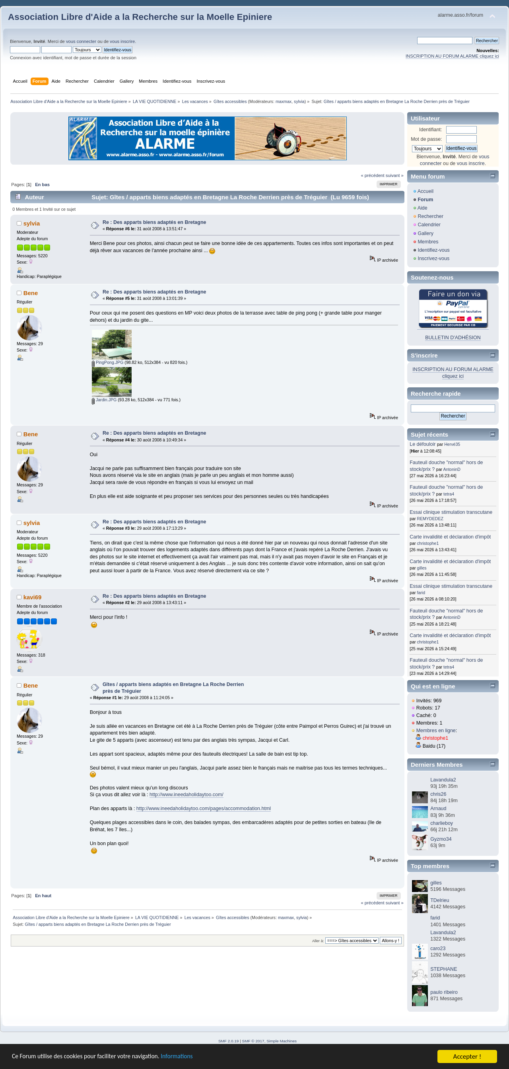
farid (421, 592)
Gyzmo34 (440, 839)
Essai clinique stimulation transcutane (451, 512)
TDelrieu (439, 900)
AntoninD (451, 469)
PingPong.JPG (107, 362)
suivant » (395, 175)
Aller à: (318, 941)
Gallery (425, 233)
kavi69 (32, 597)
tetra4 (448, 494)
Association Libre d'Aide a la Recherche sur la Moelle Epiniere (140, 17)
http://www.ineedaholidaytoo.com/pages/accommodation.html (203, 808)
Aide (422, 208)
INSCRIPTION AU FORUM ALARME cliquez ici (452, 56)
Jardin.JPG (104, 399)
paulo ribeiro (444, 992)
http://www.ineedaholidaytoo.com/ (186, 794)
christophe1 (428, 543)
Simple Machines (281, 1041)
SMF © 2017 (253, 1041)
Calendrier (429, 224)
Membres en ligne (436, 730)
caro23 (437, 948)
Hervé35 (452, 444)
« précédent (372, 175)
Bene (30, 293)
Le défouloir (422, 444)
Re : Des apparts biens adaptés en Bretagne (154, 222)
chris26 (438, 794)
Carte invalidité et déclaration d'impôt (450, 537)
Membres (428, 242)
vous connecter (81, 41)
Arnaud (438, 808)
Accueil (425, 191)
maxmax (283, 101)
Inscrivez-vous (433, 258)
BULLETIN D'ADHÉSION (453, 337)
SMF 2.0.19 (228, 1041)
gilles (422, 568)
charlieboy (441, 823)
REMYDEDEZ (430, 518)
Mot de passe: (426, 139)
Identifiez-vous (433, 250)
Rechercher (430, 216)
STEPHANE (443, 969)
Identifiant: (430, 129)
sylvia (299, 101)
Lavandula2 (443, 780)
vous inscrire (122, 41)
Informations (192, 1057)
